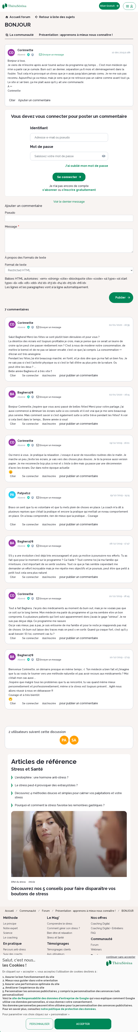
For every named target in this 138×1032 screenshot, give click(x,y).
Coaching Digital (100, 923)
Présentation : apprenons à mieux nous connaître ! (86, 910)
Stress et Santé (55, 937)
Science (7, 932)
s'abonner (49, 190)
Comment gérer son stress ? (63, 928)
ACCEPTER (83, 1024)
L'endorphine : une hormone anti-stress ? (41, 777)
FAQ (93, 932)
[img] (103, 156)
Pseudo (10, 212)
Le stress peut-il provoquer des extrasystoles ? (46, 785)
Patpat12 (23, 493)
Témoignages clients (59, 949)
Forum (46, 910)
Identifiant (39, 128)
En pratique (12, 943)
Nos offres (99, 918)
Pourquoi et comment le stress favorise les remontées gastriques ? (60, 805)
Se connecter (30, 375)
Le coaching (10, 937)
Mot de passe (41, 147)
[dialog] (69, 993)
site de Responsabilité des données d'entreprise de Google (50, 998)
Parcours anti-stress (14, 949)
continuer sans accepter (120, 957)
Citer (12, 100)
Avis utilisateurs (55, 954)
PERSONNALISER (40, 1024)
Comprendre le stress (59, 923)
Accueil (9, 910)
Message (11, 226)
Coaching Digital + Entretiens (107, 928)
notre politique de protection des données (68, 1009)
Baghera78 (25, 392)
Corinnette (25, 50)
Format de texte (16, 264)
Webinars (96, 949)
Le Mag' (53, 918)
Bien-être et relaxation (59, 932)
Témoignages (58, 943)
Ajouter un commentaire (34, 100)
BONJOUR (128, 910)
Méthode (10, 918)
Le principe (9, 923)
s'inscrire (51, 375)
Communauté (28, 910)
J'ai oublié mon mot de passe (86, 166)
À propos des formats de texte (25, 257)
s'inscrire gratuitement (79, 190)
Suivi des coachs (12, 954)
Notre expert (10, 928)
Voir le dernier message (69, 201)
